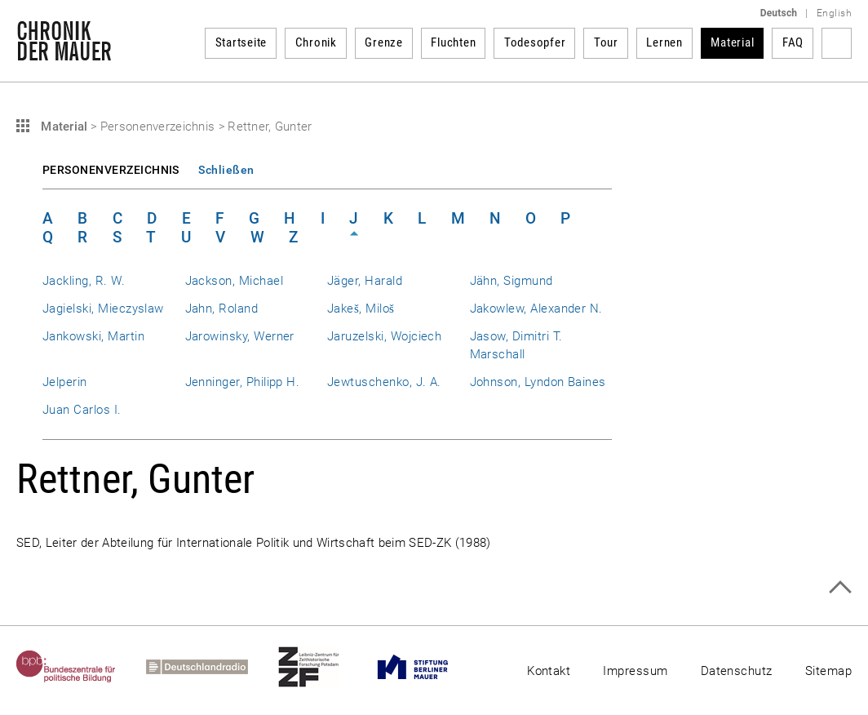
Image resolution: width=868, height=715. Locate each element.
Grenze (384, 42)
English (834, 13)
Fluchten (453, 42)
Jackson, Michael (234, 280)
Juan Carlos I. (82, 409)
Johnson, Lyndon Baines (538, 382)
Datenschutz (737, 671)
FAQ (793, 42)
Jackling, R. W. (83, 280)
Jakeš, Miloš (360, 308)
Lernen (664, 42)
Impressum (635, 671)
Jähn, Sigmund (511, 280)
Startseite (241, 42)
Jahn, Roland (222, 308)
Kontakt (548, 671)
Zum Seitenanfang (839, 587)
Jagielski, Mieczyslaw (103, 308)
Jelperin (64, 382)
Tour (606, 42)
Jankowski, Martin (93, 336)
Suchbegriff (837, 43)
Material (732, 42)
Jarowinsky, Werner (239, 336)
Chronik (316, 42)
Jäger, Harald (364, 280)
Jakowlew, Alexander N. (536, 308)
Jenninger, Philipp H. (242, 382)
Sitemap (828, 671)
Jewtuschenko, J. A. (384, 382)
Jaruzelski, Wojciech (384, 336)
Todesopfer (535, 42)
